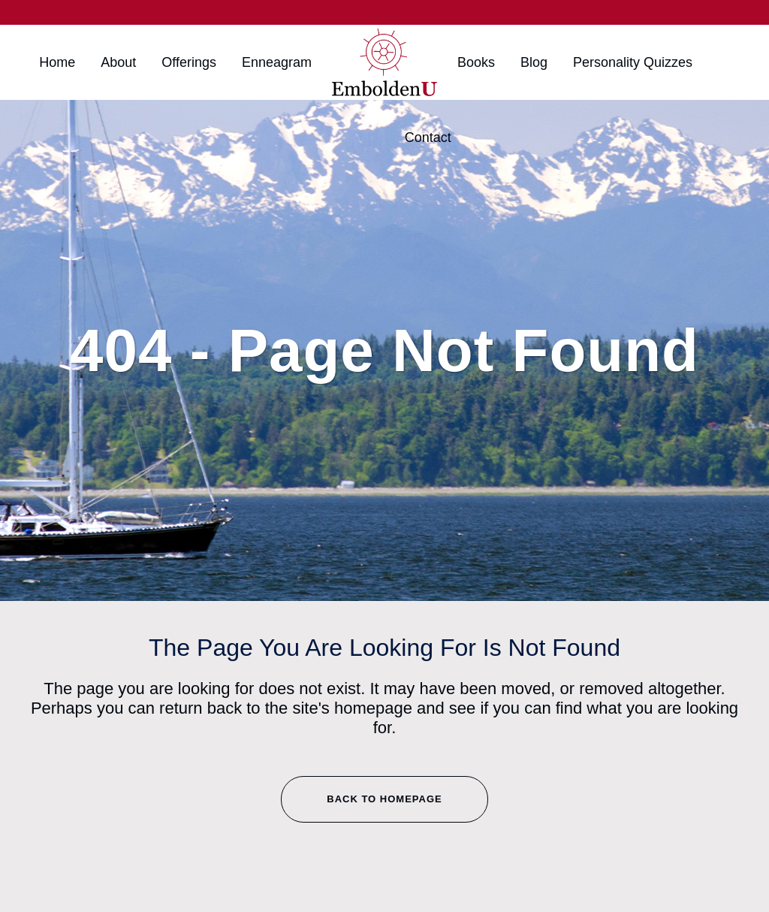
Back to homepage (384, 799)
